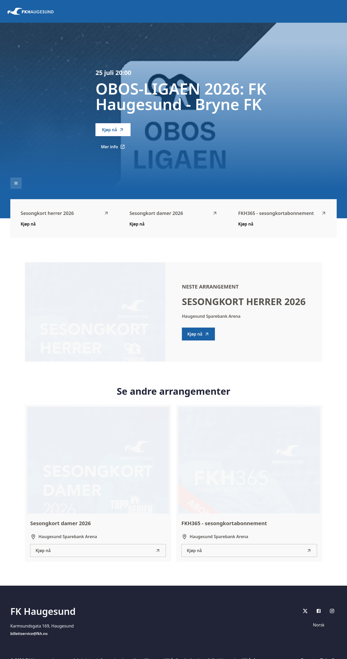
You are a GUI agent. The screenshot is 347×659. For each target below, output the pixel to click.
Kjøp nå (113, 130)
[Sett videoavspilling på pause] (16, 183)
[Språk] (323, 625)
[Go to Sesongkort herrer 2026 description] (95, 311)
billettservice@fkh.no (29, 633)
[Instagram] (332, 611)
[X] (305, 611)
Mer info (116, 148)
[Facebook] (318, 611)
